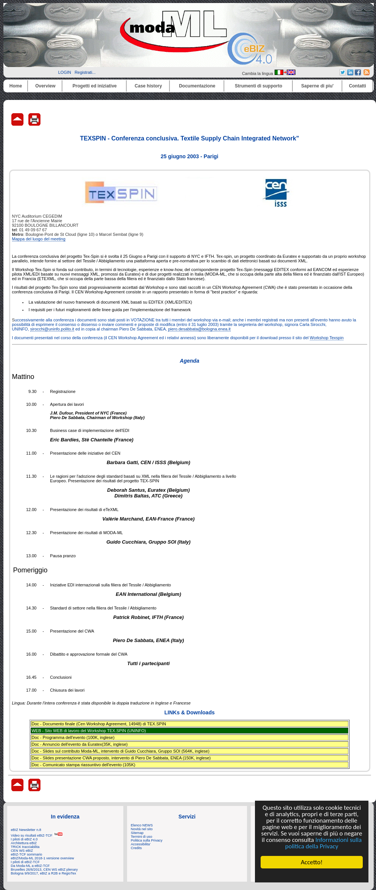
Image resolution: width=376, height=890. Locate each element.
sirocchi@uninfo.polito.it (52, 329)
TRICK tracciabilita (25, 847)
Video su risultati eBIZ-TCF (37, 835)
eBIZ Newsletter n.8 (26, 830)
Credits (136, 848)
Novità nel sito (142, 829)
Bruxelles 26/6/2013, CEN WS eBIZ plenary (44, 869)
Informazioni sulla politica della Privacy (323, 843)
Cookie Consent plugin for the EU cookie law (312, 875)
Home (15, 86)
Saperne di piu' (317, 86)
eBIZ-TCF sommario (26, 854)
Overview (45, 86)
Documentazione (197, 86)
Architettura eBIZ (24, 843)
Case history (148, 86)
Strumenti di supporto (258, 86)
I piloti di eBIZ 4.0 (24, 839)
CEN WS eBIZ (22, 851)
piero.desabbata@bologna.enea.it (199, 329)
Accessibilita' (141, 844)
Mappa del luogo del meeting (38, 239)
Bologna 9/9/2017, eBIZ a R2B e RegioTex (43, 873)
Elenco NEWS (142, 825)
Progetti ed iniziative (95, 86)
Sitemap (137, 833)
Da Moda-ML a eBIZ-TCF (30, 866)
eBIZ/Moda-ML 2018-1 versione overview (42, 858)
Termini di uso (141, 837)
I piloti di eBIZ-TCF (25, 862)
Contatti (357, 86)
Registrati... (85, 72)
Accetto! (312, 862)
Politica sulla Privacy (146, 840)
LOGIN (64, 72)
